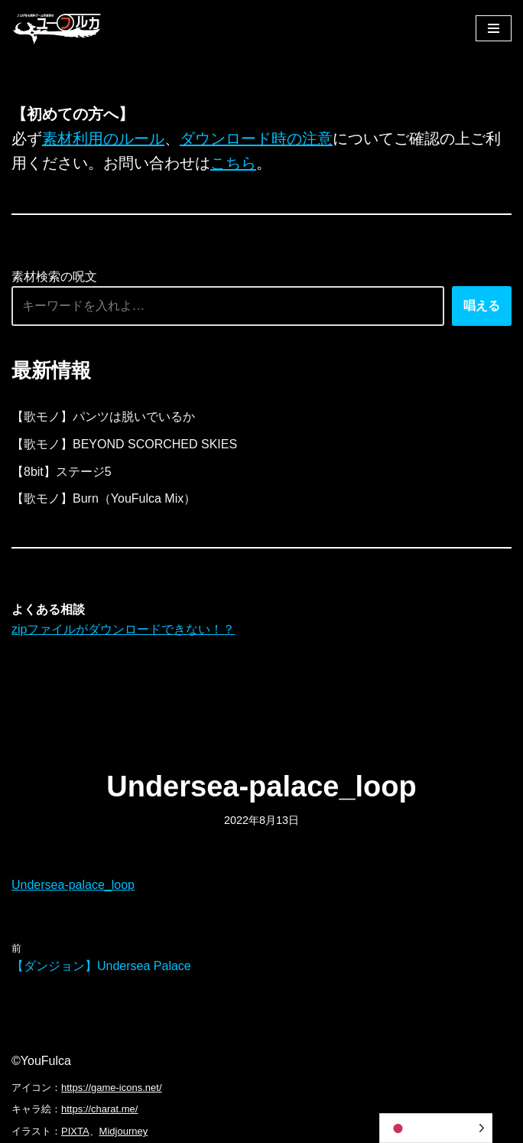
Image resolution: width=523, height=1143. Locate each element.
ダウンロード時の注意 (256, 138)
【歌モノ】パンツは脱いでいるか (103, 416)
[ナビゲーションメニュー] (494, 28)
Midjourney (123, 1131)
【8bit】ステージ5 (61, 471)
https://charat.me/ (99, 1109)
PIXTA (75, 1131)
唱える (481, 305)
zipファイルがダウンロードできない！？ (123, 629)
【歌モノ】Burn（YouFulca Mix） (103, 498)
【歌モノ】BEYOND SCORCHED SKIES (124, 444)
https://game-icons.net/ (111, 1087)
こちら (233, 163)
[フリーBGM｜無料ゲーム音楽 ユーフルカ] (57, 28)
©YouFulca (41, 1060)
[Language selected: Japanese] (435, 1128)
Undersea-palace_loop (73, 884)
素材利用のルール (103, 138)
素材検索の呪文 (54, 276)
